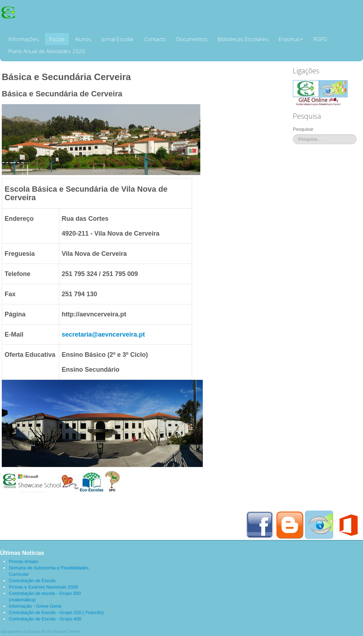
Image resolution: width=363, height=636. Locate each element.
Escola (57, 39)
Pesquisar (303, 129)
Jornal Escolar (118, 39)
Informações (24, 39)
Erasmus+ (291, 39)
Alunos (83, 39)
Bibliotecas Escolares (243, 39)
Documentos (191, 39)
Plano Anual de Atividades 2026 (47, 51)
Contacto (155, 39)
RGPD (320, 39)
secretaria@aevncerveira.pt (103, 334)
